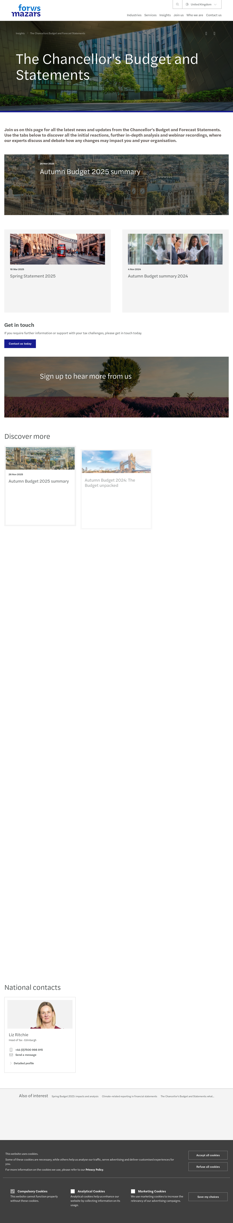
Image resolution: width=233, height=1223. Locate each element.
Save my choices (208, 1197)
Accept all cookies (208, 1155)
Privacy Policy (94, 1169)
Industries (134, 15)
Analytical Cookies (91, 1191)
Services (150, 15)
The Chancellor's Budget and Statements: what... (187, 1096)
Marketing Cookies (152, 1191)
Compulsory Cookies (32, 1191)
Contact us (214, 15)
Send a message (22, 1055)
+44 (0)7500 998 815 (26, 1050)
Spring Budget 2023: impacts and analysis (75, 1096)
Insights (165, 15)
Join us (179, 15)
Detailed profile (21, 1063)
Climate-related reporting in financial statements (129, 1096)
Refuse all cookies (208, 1167)
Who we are (195, 15)
